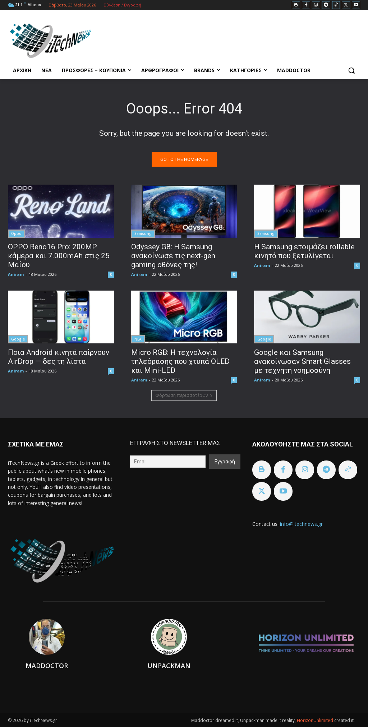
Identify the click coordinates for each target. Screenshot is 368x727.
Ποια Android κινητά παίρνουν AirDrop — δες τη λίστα (58, 356)
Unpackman (168, 665)
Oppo (16, 233)
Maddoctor (47, 665)
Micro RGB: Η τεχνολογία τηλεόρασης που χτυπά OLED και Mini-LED (180, 361)
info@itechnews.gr (301, 523)
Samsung (143, 233)
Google (18, 338)
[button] (351, 70)
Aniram (16, 274)
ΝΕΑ (138, 338)
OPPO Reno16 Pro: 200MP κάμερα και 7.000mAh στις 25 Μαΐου (59, 255)
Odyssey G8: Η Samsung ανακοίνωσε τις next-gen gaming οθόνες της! (173, 255)
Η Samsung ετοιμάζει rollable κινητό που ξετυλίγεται (304, 251)
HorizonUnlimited (315, 720)
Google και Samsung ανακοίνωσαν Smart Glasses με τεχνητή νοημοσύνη (302, 361)
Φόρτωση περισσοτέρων (184, 395)
